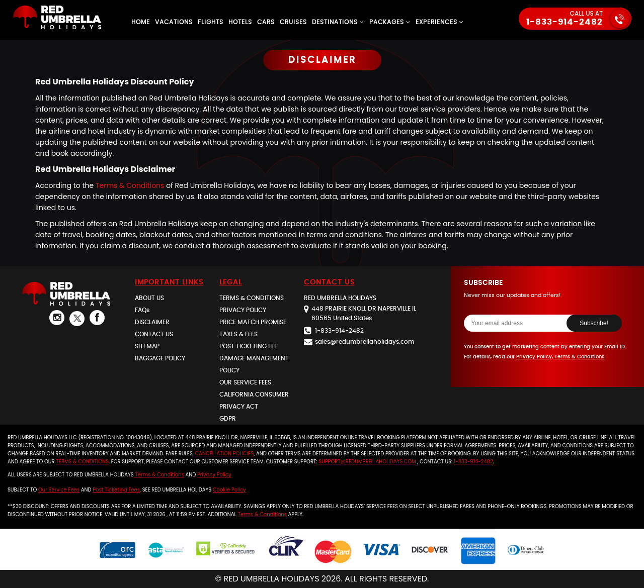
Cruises (293, 22)
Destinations (338, 22)
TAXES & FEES (238, 334)
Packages (390, 22)
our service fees (58, 490)
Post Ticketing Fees (116, 490)
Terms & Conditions (130, 185)
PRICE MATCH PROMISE (252, 322)
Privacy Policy (534, 356)
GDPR (227, 419)
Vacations (174, 22)
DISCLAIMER (152, 322)
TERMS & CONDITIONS (251, 298)
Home (140, 22)
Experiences (440, 22)
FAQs (142, 310)
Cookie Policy (229, 490)
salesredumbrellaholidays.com (364, 342)
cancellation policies (224, 453)
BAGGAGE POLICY (160, 358)
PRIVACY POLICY (242, 310)
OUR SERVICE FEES (245, 382)
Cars (266, 22)
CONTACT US (154, 334)
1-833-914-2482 (564, 22)
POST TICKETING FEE (248, 346)
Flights (210, 22)
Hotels (240, 22)
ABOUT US (149, 298)
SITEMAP (147, 346)
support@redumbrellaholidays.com (367, 461)
